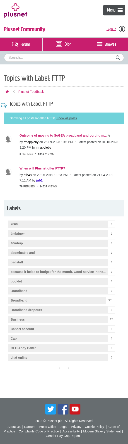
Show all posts (66, 118)
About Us (14, 427)
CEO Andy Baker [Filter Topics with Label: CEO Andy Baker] (23, 348)
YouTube (75, 409)
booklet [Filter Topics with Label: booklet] (16, 281)
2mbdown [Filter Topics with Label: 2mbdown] (18, 233)
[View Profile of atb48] (28, 175)
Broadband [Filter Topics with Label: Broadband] (19, 300)
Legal (63, 427)
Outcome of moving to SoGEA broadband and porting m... (63, 135)
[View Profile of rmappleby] (31, 142)
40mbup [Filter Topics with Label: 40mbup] (17, 243)
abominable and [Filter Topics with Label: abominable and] (23, 253)
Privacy (76, 427)
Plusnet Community (24, 29)
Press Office (47, 427)
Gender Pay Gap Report (63, 436)
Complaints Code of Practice (39, 431)
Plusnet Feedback (31, 91)
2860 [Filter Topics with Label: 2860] (14, 224)
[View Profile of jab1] (39, 180)
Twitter (50, 409)
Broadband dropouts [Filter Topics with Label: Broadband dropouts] (26, 310)
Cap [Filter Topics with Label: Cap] (14, 338)
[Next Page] (68, 368)
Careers (29, 427)
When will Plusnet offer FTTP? (42, 168)
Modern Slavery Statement (102, 431)
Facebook (63, 409)
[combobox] (64, 58)
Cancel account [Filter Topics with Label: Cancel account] (22, 329)
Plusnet (15, 10)
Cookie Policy (94, 427)
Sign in (111, 29)
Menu (115, 10)
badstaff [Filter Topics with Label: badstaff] (17, 262)
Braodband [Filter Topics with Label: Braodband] (19, 291)
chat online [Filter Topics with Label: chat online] (19, 357)
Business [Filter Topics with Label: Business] (18, 319)
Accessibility (71, 431)
